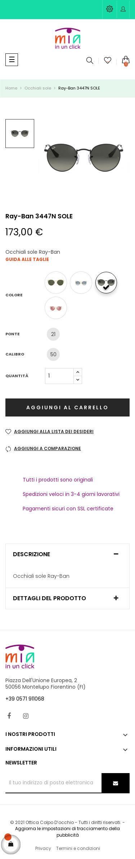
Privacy (43, 848)
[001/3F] (82, 282)
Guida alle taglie (27, 259)
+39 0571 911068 (24, 698)
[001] (57, 282)
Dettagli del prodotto (49, 598)
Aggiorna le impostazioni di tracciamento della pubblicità (67, 831)
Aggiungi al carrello (67, 407)
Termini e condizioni (78, 848)
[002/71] (108, 282)
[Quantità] (59, 376)
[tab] (67, 554)
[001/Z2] (57, 308)
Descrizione (31, 554)
